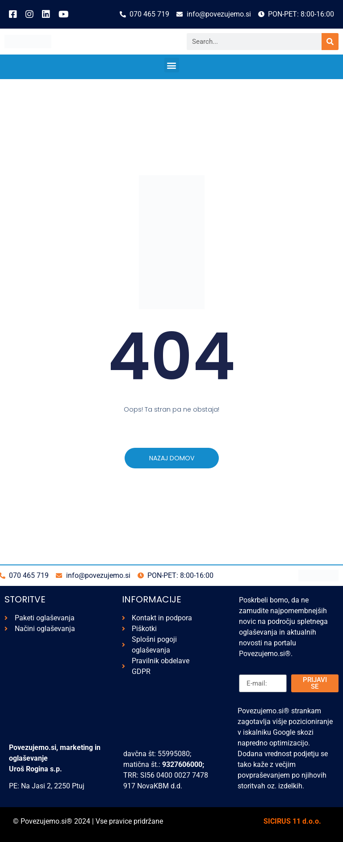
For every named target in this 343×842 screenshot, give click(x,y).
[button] (171, 65)
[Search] (330, 41)
